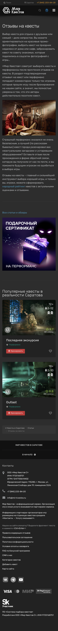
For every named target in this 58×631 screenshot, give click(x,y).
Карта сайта (8, 569)
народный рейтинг (13, 186)
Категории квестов (11, 560)
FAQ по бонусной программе (16, 551)
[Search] (40, 10)
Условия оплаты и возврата (15, 546)
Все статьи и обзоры (14, 212)
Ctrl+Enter (19, 528)
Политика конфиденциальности (17, 542)
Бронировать (15, 351)
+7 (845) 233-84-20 (46, 3)
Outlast (11, 402)
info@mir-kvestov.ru (16, 498)
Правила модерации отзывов (16, 533)
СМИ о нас (7, 555)
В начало (29, 454)
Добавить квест (9, 564)
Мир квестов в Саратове (29, 445)
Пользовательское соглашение (17, 537)
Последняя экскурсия (22, 340)
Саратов (29, 3)
